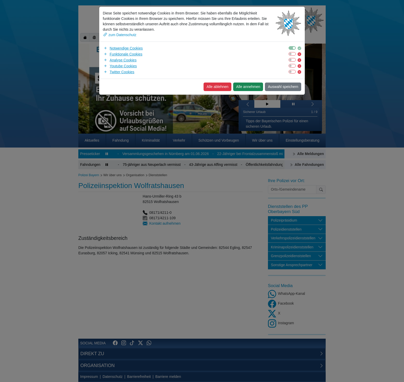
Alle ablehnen (218, 87)
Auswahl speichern (283, 87)
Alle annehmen (248, 87)
